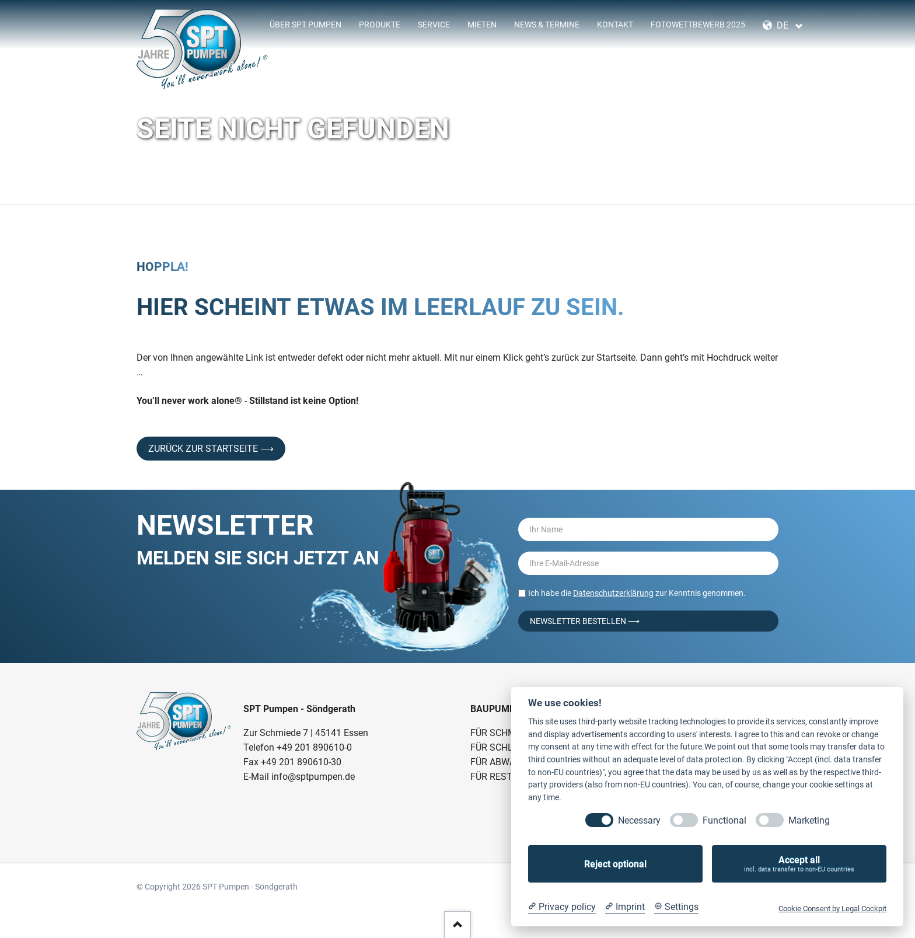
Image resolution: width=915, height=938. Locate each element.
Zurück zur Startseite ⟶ (211, 448)
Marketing (809, 820)
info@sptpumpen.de (313, 776)
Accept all (799, 864)
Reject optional (615, 864)
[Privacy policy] (562, 907)
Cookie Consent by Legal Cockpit (832, 908)
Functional (724, 820)
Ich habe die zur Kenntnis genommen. (637, 593)
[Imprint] (625, 907)
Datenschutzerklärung (613, 593)
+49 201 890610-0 (314, 747)
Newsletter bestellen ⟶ (585, 621)
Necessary (639, 820)
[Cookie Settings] (676, 907)
